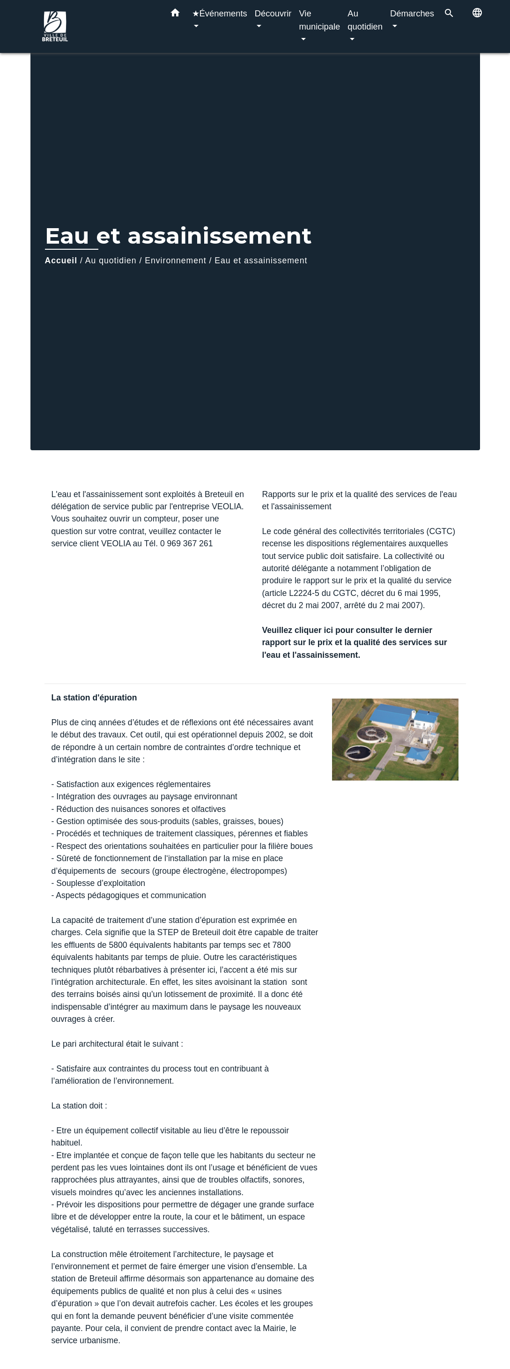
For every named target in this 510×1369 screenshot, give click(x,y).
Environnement (175, 260)
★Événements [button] (219, 13)
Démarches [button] (412, 13)
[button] (175, 14)
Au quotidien (111, 260)
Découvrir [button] (273, 13)
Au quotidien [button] (365, 19)
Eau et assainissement (260, 260)
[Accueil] (96, 26)
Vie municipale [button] (319, 19)
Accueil (61, 260)
